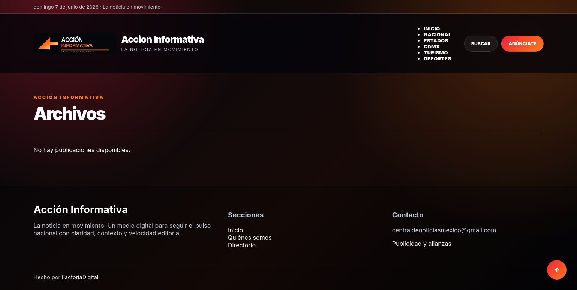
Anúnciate (522, 43)
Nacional (437, 34)
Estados (436, 40)
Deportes (437, 58)
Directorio (242, 245)
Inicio (432, 28)
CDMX (432, 46)
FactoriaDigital (80, 277)
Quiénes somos (250, 237)
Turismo (436, 52)
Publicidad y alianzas (421, 243)
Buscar (480, 43)
